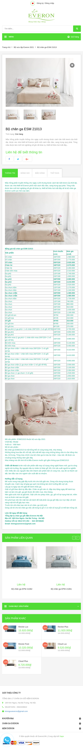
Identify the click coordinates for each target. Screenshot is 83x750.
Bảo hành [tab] (40, 173)
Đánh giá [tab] (25, 173)
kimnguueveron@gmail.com (16, 711)
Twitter (18, 159)
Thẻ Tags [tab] (54, 173)
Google (27, 159)
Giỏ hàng (75, 37)
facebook (9, 159)
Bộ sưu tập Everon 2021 (24, 47)
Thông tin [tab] (10, 173)
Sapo (62, 736)
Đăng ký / (41, 3)
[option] (15, 115)
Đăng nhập (49, 3)
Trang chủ (6, 47)
